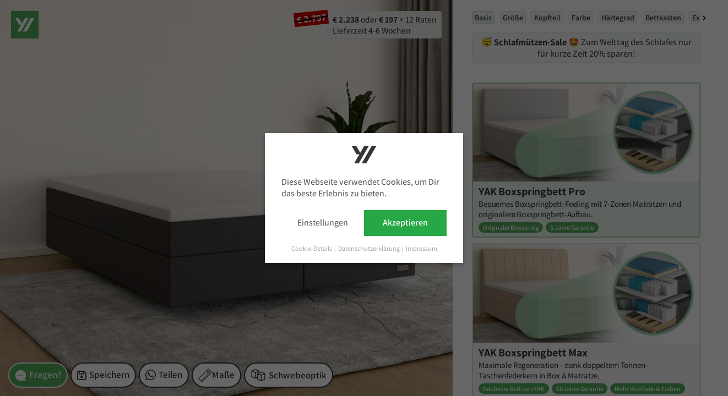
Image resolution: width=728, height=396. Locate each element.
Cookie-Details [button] (312, 248)
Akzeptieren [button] (405, 222)
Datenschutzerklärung (369, 248)
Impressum (421, 248)
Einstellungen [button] (322, 222)
